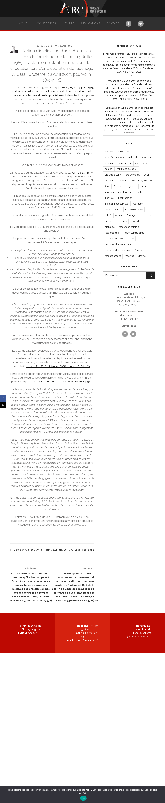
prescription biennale (116, 221)
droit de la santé (113, 174)
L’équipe (68, 23)
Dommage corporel (126, 169)
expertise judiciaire (142, 180)
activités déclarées (114, 157)
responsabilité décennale (118, 244)
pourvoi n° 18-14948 (78, 172)
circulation (36, 550)
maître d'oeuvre (113, 209)
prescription (146, 215)
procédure (136, 221)
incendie (109, 198)
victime (142, 256)
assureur (109, 163)
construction (141, 163)
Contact (113, 23)
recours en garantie (129, 227)
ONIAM (118, 215)
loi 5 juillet (72, 550)
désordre (109, 180)
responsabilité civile (134, 232)
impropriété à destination (118, 192)
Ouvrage (131, 215)
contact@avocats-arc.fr (87, 640)
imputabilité (141, 192)
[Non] (161, 794)
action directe (125, 151)
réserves (129, 256)
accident (20, 550)
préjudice (110, 227)
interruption (138, 203)
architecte (133, 157)
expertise (123, 180)
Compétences (46, 23)
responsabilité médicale (117, 250)
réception (139, 250)
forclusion (119, 186)
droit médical (133, 174)
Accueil (24, 23)
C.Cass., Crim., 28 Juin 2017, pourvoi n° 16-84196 (62, 381)
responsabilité (112, 232)
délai (146, 174)
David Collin (68, 46)
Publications (90, 23)
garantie (133, 186)
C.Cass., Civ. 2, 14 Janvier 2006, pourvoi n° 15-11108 (58, 366)
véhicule (88, 550)
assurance (147, 157)
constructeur (124, 163)
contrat (108, 169)
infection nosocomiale (116, 203)
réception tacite (113, 256)
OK (83, 798)
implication (54, 550)
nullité (108, 215)
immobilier (146, 186)
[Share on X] (3, 405)
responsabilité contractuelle (119, 238)
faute (107, 186)
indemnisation (125, 198)
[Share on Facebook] (3, 398)
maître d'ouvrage (134, 209)
